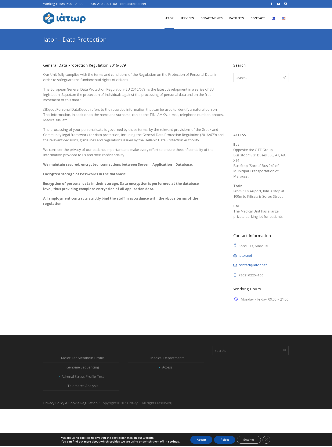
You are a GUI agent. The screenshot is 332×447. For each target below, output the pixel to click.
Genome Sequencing (82, 405)
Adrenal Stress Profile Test (83, 414)
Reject (224, 440)
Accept (201, 440)
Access (167, 405)
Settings (249, 440)
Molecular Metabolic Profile (83, 396)
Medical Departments (167, 396)
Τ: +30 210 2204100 (102, 3)
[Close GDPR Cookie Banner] (266, 440)
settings (173, 442)
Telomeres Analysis (82, 424)
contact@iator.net (133, 3)
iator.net (245, 255)
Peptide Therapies (247, 351)
